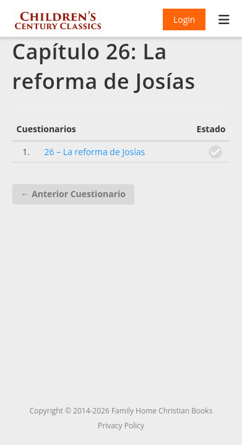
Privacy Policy (121, 425)
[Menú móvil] (224, 21)
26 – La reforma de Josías (95, 152)
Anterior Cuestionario (73, 194)
